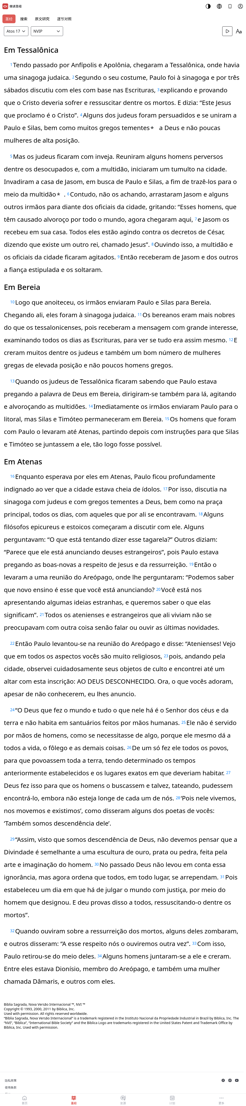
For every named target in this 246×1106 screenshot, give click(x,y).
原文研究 (42, 18)
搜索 (23, 18)
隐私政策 (10, 1080)
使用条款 (10, 1087)
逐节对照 (64, 18)
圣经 (9, 18)
